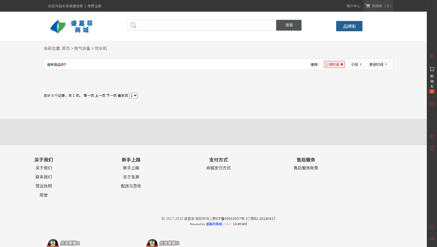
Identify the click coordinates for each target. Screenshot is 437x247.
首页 (66, 48)
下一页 (111, 95)
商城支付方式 (218, 168)
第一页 (89, 95)
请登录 (78, 5)
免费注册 (94, 5)
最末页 (123, 95)
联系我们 (44, 177)
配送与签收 (131, 186)
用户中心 (353, 5)
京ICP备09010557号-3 (230, 218)
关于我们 (44, 168)
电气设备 (82, 48)
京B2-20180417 (263, 218)
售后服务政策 (306, 168)
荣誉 (44, 195)
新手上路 (131, 168)
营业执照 (44, 186)
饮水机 (101, 48)
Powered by (210, 224)
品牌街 (349, 26)
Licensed (239, 223)
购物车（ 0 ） (382, 5)
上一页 (100, 95)
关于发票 (131, 177)
